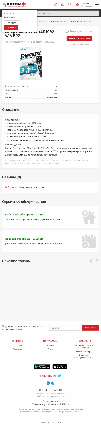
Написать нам (48, 375)
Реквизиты (17, 349)
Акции (50, 349)
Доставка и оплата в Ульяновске (83, 346)
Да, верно (11, 27)
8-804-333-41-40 (50, 390)
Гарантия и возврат (83, 351)
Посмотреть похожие (79, 44)
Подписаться (90, 328)
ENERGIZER (50, 42)
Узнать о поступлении (79, 38)
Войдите (9, 187)
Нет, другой (12, 22)
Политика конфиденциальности (83, 356)
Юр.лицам (17, 345)
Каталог (50, 345)
